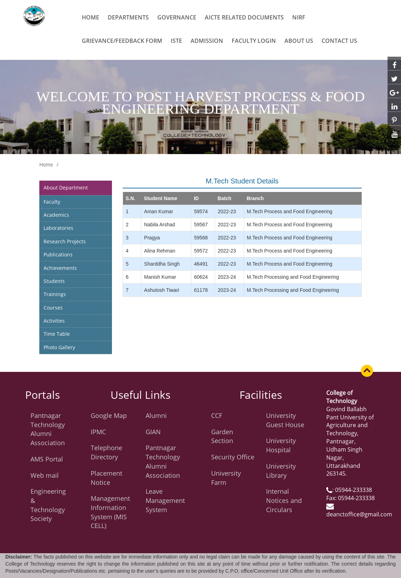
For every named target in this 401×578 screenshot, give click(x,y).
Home (90, 17)
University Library (281, 471)
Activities (54, 320)
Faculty (52, 201)
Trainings (55, 294)
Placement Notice (106, 478)
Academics (56, 214)
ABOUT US (298, 41)
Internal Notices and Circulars (284, 500)
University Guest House (285, 420)
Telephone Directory (106, 452)
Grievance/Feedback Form (122, 41)
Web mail (44, 475)
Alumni (156, 415)
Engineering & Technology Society (48, 505)
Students (54, 281)
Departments (128, 17)
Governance (176, 17)
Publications (58, 254)
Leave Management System (165, 500)
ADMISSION (207, 41)
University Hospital (281, 445)
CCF (216, 415)
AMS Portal (46, 459)
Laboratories (58, 228)
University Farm (226, 478)
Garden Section (222, 436)
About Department (66, 187)
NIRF (298, 17)
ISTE (176, 41)
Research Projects (65, 241)
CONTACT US (339, 41)
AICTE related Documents (244, 17)
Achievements (60, 268)
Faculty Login (254, 41)
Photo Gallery (59, 347)
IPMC (98, 431)
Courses (53, 307)
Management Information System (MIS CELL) (110, 512)
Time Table (57, 333)
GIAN (153, 431)
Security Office (232, 457)
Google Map (109, 415)
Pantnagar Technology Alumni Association (47, 429)
